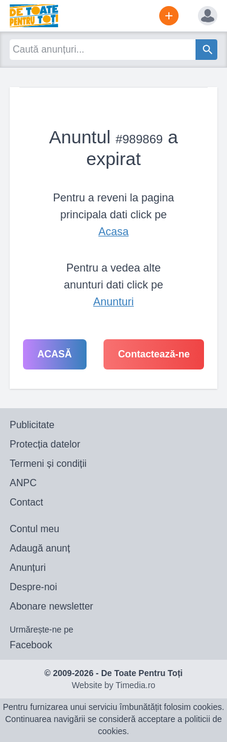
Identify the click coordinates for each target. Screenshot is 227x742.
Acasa (113, 232)
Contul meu (34, 529)
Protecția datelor (45, 444)
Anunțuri (28, 567)
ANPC (23, 483)
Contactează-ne (153, 354)
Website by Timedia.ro (113, 685)
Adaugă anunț (40, 548)
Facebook (31, 645)
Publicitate (32, 425)
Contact (26, 502)
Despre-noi (33, 587)
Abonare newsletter (51, 606)
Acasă (55, 354)
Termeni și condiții (48, 463)
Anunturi (113, 302)
